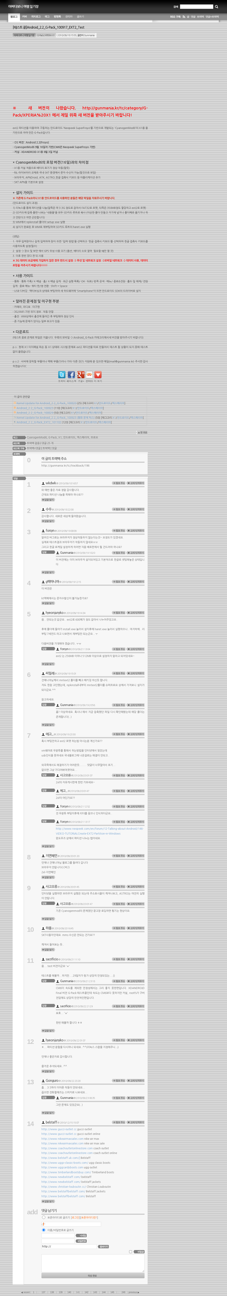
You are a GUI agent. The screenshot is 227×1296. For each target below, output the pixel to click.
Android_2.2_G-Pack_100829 (35, 413)
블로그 (14, 17)
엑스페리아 (118, 403)
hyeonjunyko (54, 612)
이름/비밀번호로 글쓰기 (60, 1230)
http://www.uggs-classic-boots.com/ (64, 1162)
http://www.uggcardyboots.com (62, 1167)
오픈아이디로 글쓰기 (58, 1217)
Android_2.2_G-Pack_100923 (35, 408)
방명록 (57, 17)
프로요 (94, 437)
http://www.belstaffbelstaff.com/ (63, 1191)
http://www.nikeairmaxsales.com (62, 1139)
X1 (95, 403)
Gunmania (66, 552)
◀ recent (25, 1292)
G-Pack (52, 437)
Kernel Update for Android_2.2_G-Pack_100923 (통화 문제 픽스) (56, 417)
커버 (24, 17)
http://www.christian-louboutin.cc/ (63, 1186)
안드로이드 (105, 403)
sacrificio (52, 959)
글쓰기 (80, 17)
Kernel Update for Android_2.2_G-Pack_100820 (46, 403)
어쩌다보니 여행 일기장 (23, 6)
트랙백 (46, 448)
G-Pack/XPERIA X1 (46, 35)
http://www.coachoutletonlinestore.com (67, 1148)
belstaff (51, 1122)
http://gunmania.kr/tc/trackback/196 (65, 465)
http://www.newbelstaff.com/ (61, 1177)
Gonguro (52, 1080)
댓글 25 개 (47, 443)
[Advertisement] (80, 73)
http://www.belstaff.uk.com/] (60, 1158)
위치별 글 (36, 17)
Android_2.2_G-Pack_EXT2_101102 (39, 422)
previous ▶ (134, 1292)
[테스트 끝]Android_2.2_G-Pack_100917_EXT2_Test (48, 27)
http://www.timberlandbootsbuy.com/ (66, 1172)
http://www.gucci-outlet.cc (58, 1129)
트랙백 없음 (33, 443)
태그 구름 (47, 17)
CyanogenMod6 (37, 437)
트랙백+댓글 (33, 448)
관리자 (69, 17)
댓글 (54, 448)
